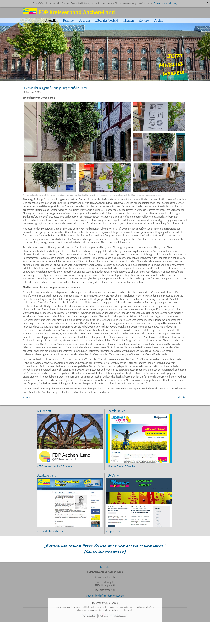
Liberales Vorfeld (106, 20)
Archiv (158, 20)
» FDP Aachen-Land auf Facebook (54, 466)
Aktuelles (51, 20)
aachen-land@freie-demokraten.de (105, 595)
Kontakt (144, 20)
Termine (68, 20)
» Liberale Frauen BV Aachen (121, 466)
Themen (128, 20)
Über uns (84, 20)
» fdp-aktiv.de (113, 531)
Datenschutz (128, 610)
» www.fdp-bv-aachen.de (50, 531)
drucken (182, 397)
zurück (26, 397)
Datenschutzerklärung (165, 3)
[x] (207, 3)
